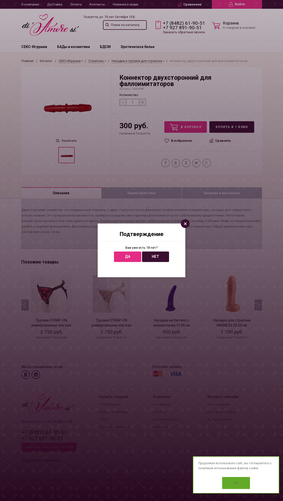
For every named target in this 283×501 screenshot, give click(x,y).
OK (236, 483)
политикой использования (217, 468)
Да (127, 256)
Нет (155, 256)
